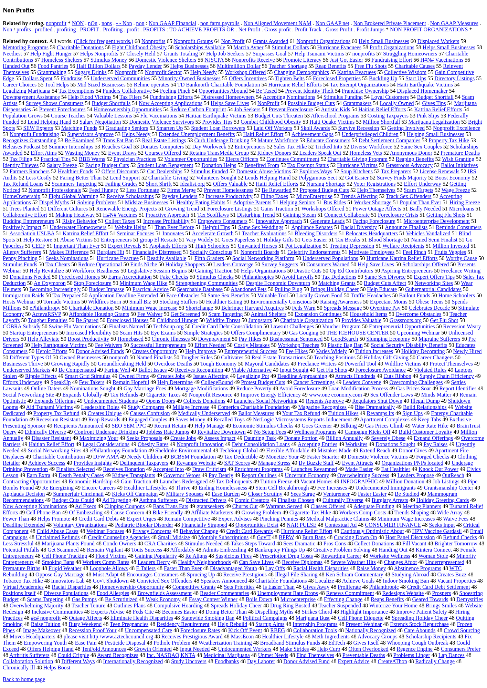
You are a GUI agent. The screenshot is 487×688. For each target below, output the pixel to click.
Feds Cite (143, 612)
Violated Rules (430, 370)
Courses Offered (163, 153)
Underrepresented (444, 562)
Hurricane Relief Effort (306, 531)
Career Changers (435, 357)
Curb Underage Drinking (221, 140)
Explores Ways (315, 171)
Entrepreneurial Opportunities (402, 326)
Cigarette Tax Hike (310, 512)
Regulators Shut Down (377, 401)
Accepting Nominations (289, 97)
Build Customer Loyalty (425, 432)
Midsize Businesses (146, 202)
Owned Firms (134, 376)
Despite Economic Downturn (278, 283)
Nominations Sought (92, 388)
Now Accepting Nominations (35, 506)
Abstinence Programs (417, 568)
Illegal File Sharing (296, 574)
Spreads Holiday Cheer (236, 605)
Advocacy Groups (378, 636)
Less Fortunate (142, 190)
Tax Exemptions (76, 91)
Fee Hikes (297, 351)
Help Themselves (376, 190)
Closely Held (141, 54)
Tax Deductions (339, 277)
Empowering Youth (45, 643)
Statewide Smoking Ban (208, 618)
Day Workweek (209, 147)
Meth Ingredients (331, 636)
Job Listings (446, 481)
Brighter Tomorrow (456, 543)
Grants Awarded (270, 41)
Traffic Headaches (371, 295)
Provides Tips (217, 122)
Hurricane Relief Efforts (295, 85)
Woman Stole (433, 556)
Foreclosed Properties (337, 78)
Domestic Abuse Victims (263, 171)
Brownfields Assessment (164, 593)
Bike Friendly (167, 512)
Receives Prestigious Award (192, 636)
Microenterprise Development (437, 221)
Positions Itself (19, 593)
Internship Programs (315, 624)
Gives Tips (434, 103)
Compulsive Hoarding (178, 605)
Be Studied (407, 494)
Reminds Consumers (458, 227)
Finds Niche (143, 264)
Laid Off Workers (273, 128)
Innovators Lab (68, 581)
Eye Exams (163, 333)
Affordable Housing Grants (99, 314)
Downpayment (214, 339)
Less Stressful (18, 543)
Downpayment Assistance (31, 97)
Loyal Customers (390, 97)
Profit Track (308, 29)
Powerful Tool (360, 364)
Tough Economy (218, 364)
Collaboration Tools (315, 630)
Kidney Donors (274, 153)
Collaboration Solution (28, 661)
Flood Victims (111, 556)
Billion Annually (344, 438)
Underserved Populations (330, 258)
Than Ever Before (174, 227)
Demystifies (469, 599)
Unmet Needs (273, 655)
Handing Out (393, 550)
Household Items (369, 314)
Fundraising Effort (391, 60)
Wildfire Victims (402, 364)
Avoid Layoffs (298, 277)
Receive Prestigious (245, 574)
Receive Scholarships (130, 196)
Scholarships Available (200, 47)
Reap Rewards (104, 419)
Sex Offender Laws (391, 395)
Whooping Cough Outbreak (417, 643)
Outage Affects (85, 618)
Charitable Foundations (281, 581)
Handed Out (16, 66)
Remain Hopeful (131, 382)
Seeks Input (442, 525)
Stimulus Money (109, 60)
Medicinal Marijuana (226, 655)
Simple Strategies (203, 333)
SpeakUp (61, 382)
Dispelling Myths (274, 612)
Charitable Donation (91, 308)
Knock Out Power (438, 469)
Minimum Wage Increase (149, 308)
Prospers (441, 593)
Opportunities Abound (223, 91)
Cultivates (232, 357)
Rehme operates (151, 85)
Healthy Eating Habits (200, 202)
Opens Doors (160, 401)
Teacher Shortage (288, 66)
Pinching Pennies (279, 519)
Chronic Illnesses (171, 339)
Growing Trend (182, 209)
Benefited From (261, 165)
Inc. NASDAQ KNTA (171, 655)
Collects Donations (204, 401)
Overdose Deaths (173, 364)
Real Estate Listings (164, 140)
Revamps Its (380, 413)
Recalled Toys (229, 419)
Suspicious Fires (233, 556)
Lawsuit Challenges (292, 326)
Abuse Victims (76, 240)
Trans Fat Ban (118, 140)
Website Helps (130, 227)
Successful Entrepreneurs (158, 345)
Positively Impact (22, 227)
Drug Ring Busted (290, 605)
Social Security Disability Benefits (409, 345)
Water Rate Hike (430, 426)
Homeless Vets (365, 153)
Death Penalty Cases (81, 475)
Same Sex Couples (421, 147)
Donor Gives (413, 450)
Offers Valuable (230, 184)
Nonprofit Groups (193, 41)
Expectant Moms (388, 302)
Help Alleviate (44, 339)
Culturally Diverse (342, 500)
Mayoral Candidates (267, 364)
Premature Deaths (460, 153)
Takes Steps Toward (253, 543)
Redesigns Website (403, 593)
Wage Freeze (456, 190)
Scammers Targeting (74, 184)
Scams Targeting (45, 599)
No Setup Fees (270, 432)
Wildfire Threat (223, 320)
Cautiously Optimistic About (372, 531)
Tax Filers (130, 97)
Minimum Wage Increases (406, 519)
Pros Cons (335, 543)
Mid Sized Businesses (101, 85)
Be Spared (87, 320)
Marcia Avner (248, 47)
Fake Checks (174, 277)
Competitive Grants (194, 587)
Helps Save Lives (230, 103)
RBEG (277, 630)
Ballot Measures (256, 413)
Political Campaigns (265, 618)
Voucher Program (341, 326)
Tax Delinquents (234, 481)
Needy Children (144, 457)
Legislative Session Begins (157, 271)
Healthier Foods (75, 171)
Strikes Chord (317, 612)
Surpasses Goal (269, 54)
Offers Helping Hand (50, 649)
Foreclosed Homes (79, 277)
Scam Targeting (225, 314)
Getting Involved (406, 128)
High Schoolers (212, 246)
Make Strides (294, 649)
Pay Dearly (221, 475)
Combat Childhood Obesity (271, 122)
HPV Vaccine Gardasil (437, 531)
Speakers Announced (224, 581)
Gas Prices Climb (384, 426)
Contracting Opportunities (32, 481)
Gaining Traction (214, 271)
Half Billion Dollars (98, 66)
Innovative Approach (279, 221)
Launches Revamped (314, 469)
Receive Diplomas (302, 562)
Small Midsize (174, 537)
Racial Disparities (71, 587)
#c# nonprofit (46, 618)
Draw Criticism (209, 469)
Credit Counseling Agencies (119, 537)
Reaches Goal (117, 147)
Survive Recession (358, 128)
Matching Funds (79, 128)
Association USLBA (31, 233)
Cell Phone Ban (43, 512)
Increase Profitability (166, 221)
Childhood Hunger (177, 320)
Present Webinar (364, 624)
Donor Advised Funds (100, 351)
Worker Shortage (372, 202)
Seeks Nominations (67, 258)
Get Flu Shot (444, 320)
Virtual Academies (23, 587)
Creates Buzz (452, 574)
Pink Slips (428, 116)
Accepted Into (168, 469)
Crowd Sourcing (462, 630)
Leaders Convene (362, 382)
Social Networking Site (28, 395)
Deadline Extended (24, 525)
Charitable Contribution (58, 457)
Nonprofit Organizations (324, 41)
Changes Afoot (400, 562)
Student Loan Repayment (165, 165)
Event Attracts (357, 463)
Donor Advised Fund (306, 661)
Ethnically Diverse (45, 432)
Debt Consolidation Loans (261, 444)
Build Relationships (425, 407)
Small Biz (140, 302)
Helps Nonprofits (99, 54)
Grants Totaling (181, 54)
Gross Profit (339, 29)
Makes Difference (69, 252)
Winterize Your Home (393, 605)
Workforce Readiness (95, 271)
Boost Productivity (88, 339)
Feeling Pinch (175, 91)
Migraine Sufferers (439, 339)
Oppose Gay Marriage (59, 574)
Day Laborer (261, 661)
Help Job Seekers (225, 54)
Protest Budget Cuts (263, 382)
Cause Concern (127, 512)
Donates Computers (162, 147)
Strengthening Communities (206, 283)
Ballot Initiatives (459, 165)
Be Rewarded (277, 190)
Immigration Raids (23, 295)
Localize (324, 581)
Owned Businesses (80, 357)
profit (133, 29)
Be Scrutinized (121, 599)
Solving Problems (96, 202)
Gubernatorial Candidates (433, 289)
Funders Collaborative (127, 91)
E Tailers (146, 568)
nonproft (118, 357)
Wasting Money (82, 153)
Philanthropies (258, 277)
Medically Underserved (204, 413)
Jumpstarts (260, 320)
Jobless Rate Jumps (167, 432)
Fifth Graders (209, 258)
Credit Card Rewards (249, 531)
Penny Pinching (20, 258)
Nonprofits (153, 41)
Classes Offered (327, 506)
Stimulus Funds (20, 264)
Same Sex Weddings (260, 227)
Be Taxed (266, 91)
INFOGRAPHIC (359, 481)
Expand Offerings (433, 438)
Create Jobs (183, 438)
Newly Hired (467, 351)
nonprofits (363, 54)
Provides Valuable (361, 320)
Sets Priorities (239, 587)
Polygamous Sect (318, 178)
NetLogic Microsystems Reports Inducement (302, 419)
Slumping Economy (388, 339)
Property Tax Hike (448, 140)
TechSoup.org (168, 326)
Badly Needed (425, 209)
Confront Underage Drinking (106, 432)
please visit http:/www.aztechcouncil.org (108, 636)
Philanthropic (384, 587)
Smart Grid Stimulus (87, 376)
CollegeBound (217, 382)
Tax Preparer (66, 295)
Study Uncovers (189, 661)
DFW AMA (106, 457)
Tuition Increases (374, 351)
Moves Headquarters (32, 636)
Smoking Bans (58, 562)
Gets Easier (314, 240)
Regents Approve (325, 401)
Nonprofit (126, 72)
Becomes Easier (180, 612)
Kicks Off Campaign (135, 494)
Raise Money (371, 568)
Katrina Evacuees (356, 72)
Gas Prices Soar (413, 388)
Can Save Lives (256, 562)
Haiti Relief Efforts (277, 184)
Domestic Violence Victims (378, 457)
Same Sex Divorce (384, 277)
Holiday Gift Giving (386, 357)
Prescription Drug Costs (286, 556)
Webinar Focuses (105, 531)
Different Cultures (68, 209)
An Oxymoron (50, 283)
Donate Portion (301, 438)
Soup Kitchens (356, 171)
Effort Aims (44, 153)
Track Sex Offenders (408, 196)
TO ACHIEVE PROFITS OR (201, 29)
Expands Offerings (55, 401)
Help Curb (328, 649)
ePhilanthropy (45, 308)
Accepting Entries (317, 444)
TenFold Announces (104, 649)
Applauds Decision (24, 494)
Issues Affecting (211, 376)
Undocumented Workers (244, 649)
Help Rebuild (232, 624)
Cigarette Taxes (163, 395)
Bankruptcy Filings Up (280, 550)
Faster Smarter (323, 457)
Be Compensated (77, 370)
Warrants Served (284, 506)
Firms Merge (181, 190)
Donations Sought (395, 444)
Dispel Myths (54, 202)
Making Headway (75, 215)
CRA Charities (161, 543)
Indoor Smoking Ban (406, 581)
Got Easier (357, 178)
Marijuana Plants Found (68, 543)
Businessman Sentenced (295, 339)
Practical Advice (151, 289)
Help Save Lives (376, 264)
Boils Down (259, 599)
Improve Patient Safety (421, 612)
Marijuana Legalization (434, 122)
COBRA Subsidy (22, 326)
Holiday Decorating (423, 351)
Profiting (113, 29)
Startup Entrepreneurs (34, 333)
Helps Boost (57, 667)
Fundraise (71, 78)
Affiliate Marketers (212, 512)
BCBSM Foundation (193, 457)
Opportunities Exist (256, 525)
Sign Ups (412, 413)
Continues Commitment (292, 159)
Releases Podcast (22, 147)
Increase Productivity (228, 196)
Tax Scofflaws (213, 215)
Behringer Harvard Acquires (252, 308)
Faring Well (117, 370)
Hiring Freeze (464, 202)
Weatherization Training (225, 643)
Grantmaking (51, 72)
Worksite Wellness (390, 556)
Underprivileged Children (370, 134)
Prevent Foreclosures (62, 109)
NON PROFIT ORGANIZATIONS (429, 29)
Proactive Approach (167, 215)
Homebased (130, 339)
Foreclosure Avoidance (380, 370)
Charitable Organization (306, 320)
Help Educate (382, 289)
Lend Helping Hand (49, 122)
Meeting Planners (422, 506)
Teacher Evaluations (264, 233)
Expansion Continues (318, 314)
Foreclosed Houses (127, 320)
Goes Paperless (238, 240)
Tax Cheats (57, 264)
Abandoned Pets (248, 289)
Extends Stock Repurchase (419, 624)
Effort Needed (210, 345)
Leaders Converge (233, 264)
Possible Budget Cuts (311, 103)
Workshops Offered (323, 209)
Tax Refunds (124, 395)
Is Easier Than (279, 587)
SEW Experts (38, 128)
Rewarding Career (341, 556)
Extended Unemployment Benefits (197, 134)
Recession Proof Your (93, 630)
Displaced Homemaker (422, 91)
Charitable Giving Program (358, 159)
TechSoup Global (239, 450)
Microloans (461, 209)
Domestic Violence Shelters (165, 60)
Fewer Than (16, 519)
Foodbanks (227, 661)
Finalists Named (127, 326)
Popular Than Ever (420, 202)
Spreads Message (343, 308)
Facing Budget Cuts (107, 165)
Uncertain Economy (307, 475)
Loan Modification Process (358, 388)
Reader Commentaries (224, 593)
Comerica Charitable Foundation (254, 407)
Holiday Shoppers (185, 264)
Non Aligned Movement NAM (277, 23)
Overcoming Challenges (416, 382)
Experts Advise (107, 612)
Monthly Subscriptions (223, 537)
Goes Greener (316, 426)
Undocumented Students (111, 401)
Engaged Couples (147, 419)
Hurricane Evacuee (118, 258)
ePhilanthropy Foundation (118, 450)
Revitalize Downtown (222, 432)
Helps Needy (136, 134)
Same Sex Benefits (228, 295)
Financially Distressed (157, 252)
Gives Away (316, 587)
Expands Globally (82, 395)
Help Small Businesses (384, 41)
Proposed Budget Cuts (324, 190)
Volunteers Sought (216, 178)
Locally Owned (397, 103)
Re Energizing (58, 488)
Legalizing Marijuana (26, 91)
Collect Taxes (120, 221)
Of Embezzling (86, 512)
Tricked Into (328, 147)
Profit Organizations (392, 47)
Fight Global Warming (73, 196)
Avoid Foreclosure (299, 388)
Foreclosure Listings (229, 209)
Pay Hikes (250, 339)
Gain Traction (136, 481)
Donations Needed (30, 277)
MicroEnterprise (314, 196)
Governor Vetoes (182, 475)
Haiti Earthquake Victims (425, 85)
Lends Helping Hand (267, 178)
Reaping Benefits (415, 159)
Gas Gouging (303, 333)
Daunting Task (260, 438)
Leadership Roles (100, 407)
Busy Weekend (85, 624)
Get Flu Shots (332, 370)
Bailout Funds (414, 295)
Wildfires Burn (104, 302)
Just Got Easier (346, 60)
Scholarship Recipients (431, 636)
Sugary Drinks (91, 72)
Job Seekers (247, 109)
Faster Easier (372, 494)
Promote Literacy (302, 60)
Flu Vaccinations (158, 116)
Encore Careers (99, 488)
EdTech (336, 643)
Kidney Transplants (133, 475)
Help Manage (209, 426)
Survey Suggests (280, 264)
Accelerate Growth (212, 233)
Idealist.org (192, 184)
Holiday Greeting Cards (442, 500)
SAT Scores (237, 463)
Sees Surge (303, 494)
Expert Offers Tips (434, 277)
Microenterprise (298, 599)
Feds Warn (303, 308)
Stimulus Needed (204, 543)
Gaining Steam (299, 215)
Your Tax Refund (301, 413)
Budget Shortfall (435, 97)
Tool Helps (57, 85)
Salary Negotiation (100, 122)
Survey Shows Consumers (55, 103)
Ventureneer (336, 494)
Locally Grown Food (319, 295)
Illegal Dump (425, 401)
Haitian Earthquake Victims (215, 116)
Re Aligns (196, 556)
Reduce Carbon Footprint (198, 109)
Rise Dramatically (375, 407)
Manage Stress (274, 463)
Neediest (12, 54)
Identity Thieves (21, 165)
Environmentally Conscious (281, 302)
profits (24, 29)
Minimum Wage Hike (144, 283)
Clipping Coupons (125, 506)
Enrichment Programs (258, 469)
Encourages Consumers (153, 574)
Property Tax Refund (56, 413)
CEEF (38, 246)
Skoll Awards (315, 128)
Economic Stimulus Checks (263, 426)
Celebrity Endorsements (313, 252)
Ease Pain (86, 643)
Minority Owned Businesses (189, 78)
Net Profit (250, 29)
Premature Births (21, 568)
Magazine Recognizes (322, 407)
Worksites (357, 444)
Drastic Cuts (308, 271)
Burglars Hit (110, 252)
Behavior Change (199, 531)
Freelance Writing (460, 271)
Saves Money (190, 419)
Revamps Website (196, 463)
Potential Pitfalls (21, 550)
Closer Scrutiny (265, 494)
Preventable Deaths (363, 655)
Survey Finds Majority (402, 178)
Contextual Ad (341, 525)
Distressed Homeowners (228, 97)
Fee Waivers (108, 345)
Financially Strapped (204, 525)
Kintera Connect (434, 550)
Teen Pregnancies (129, 624)
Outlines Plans (130, 605)
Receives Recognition (199, 370)
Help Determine (175, 382)
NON (78, 23)
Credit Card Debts (98, 519)
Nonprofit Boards (260, 252)
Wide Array (450, 512)
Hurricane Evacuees (339, 47)
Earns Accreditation (130, 277)
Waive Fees (455, 519)
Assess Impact (219, 438)
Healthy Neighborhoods (204, 562)
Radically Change (435, 661)
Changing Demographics (301, 72)
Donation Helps (218, 165)
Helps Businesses (189, 66)
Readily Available (166, 258)
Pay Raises (435, 444)
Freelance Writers (317, 364)
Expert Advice (354, 661)
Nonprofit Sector (163, 72)
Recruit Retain (170, 426)
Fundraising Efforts (171, 97)
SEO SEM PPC (129, 426)
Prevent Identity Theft (309, 91)
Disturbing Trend (256, 215)
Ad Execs (85, 506)
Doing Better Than (226, 612)
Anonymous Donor (411, 153)
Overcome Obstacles (418, 314)
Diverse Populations (66, 593)
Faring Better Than (81, 178)
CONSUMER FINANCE (393, 525)
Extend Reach (375, 450)
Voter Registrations (374, 184)
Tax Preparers (396, 171)
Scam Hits (131, 333)
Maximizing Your (99, 438)
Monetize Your (282, 457)
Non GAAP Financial (172, 23)
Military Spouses (184, 494)
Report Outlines (259, 475)
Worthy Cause (461, 258)
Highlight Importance (364, 612)
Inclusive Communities (57, 612)
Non (7, 29)
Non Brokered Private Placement (389, 23)
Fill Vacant (414, 543)
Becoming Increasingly (55, 289)
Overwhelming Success (363, 475)
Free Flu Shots (370, 66)
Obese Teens (430, 302)
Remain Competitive (187, 519)
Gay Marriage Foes (145, 388)
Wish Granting (458, 159)
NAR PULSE (302, 525)
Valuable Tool (272, 295)
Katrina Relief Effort (85, 233)
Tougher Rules (197, 357)
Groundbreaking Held (122, 364)
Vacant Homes (316, 481)
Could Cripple (73, 655)
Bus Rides (335, 202)
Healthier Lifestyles (146, 488)
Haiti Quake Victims (331, 122)
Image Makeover (42, 630)
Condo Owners (119, 543)
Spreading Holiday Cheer (420, 618)
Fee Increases (332, 488)
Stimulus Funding (343, 97)
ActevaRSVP (46, 314)
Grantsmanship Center (449, 488)
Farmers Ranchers (30, 171)
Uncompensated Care (148, 630)
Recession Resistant (58, 419)
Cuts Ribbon (397, 376)
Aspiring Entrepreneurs (407, 271)
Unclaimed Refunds (58, 537)
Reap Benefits (330, 66)
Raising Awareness (341, 302)
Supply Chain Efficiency (447, 376)
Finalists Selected (75, 469)
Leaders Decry (154, 562)
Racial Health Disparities (321, 568)
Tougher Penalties (47, 320)
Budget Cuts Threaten (279, 116)
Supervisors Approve (90, 134)
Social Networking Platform (263, 258)
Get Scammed (62, 550)
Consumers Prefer (460, 649)
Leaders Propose (416, 475)
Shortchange (199, 308)
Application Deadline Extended (123, 295)
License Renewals (439, 171)
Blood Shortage (385, 240)
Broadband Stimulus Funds (290, 643)
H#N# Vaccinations (441, 60)
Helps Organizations (263, 271)
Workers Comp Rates (105, 562)
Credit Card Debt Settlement (438, 587)
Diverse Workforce (371, 147)
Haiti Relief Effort (263, 134)
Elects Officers (241, 159)
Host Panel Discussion (410, 537)
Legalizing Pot (253, 376)
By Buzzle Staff (316, 463)
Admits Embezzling (224, 550)
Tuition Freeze (276, 481)
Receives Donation (124, 469)
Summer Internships (71, 147)
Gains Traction (277, 209)
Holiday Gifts (278, 240)
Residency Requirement (183, 624)
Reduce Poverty (254, 388)
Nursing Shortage (326, 184)
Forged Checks (432, 457)
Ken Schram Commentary (354, 574)
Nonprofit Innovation (200, 444)
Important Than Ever (77, 246)
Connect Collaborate (347, 215)
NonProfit (268, 103)
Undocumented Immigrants (385, 488)
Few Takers (91, 382)
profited (44, 29)
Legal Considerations (106, 444)
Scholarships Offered (425, 264)
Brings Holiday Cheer (334, 289)
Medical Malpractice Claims (337, 519)
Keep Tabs (429, 419)
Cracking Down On (355, 537)
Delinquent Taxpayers (144, 463)
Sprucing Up (201, 574)
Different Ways (78, 661)
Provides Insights (93, 463)
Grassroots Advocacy (409, 165)
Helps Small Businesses (449, 47)
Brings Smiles (441, 605)
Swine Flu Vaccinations (75, 326)
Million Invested (451, 246)
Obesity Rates (153, 444)
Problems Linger (411, 655)
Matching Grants (337, 283)
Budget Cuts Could (73, 500)
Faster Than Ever (183, 568)
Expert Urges (141, 519)
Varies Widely (331, 351)
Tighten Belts (290, 78)
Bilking (348, 426)
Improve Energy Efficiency (270, 395)
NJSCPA (213, 60)
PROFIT (89, 29)
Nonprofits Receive (253, 60)
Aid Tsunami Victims (49, 407)
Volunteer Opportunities (190, 159)
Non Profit (233, 41)
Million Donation (405, 481)
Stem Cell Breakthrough (282, 488)
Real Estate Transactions (279, 357)
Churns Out (245, 506)
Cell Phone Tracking (64, 556)
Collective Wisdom (405, 72)
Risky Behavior (79, 221)
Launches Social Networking (266, 401)
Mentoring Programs (26, 47)
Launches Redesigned (184, 481)
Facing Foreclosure (374, 221)
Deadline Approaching (302, 376)
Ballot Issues (152, 370)
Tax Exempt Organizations (359, 85)
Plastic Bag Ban (344, 345)
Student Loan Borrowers (218, 128)
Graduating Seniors (126, 128)
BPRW (286, 537)
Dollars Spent (37, 78)
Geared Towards (430, 599)
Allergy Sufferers (22, 252)
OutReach (453, 475)
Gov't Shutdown (111, 581)
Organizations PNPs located (412, 463)
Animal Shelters (269, 314)
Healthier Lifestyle (283, 636)
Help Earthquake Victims (59, 345)
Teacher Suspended (339, 605)
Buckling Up (383, 78)
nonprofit (56, 23)
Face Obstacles (182, 295)
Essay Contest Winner (213, 599)
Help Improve (200, 351)
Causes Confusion (150, 413)
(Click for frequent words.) (103, 41)
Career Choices (19, 85)
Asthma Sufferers (158, 500)
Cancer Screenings (314, 382)
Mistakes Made (334, 450)
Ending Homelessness (223, 488)
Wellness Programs (315, 432)
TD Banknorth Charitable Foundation (218, 85)
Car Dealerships (164, 171)
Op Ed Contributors (351, 271)
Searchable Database (200, 289)
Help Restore (37, 240)
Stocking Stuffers (178, 302)
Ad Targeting (116, 500)
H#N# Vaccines (120, 215)
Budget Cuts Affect (385, 283)
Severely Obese (388, 438)
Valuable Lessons (113, 116)
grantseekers (210, 506)
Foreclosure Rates (200, 630)
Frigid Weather (65, 568)
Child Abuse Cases (57, 531)
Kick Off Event (245, 630)
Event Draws (122, 153)
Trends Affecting (359, 196)
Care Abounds (419, 630)
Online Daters (46, 388)
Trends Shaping (411, 512)
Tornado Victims (61, 302)
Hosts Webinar (19, 302)
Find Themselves (315, 655)
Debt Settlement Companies (390, 140)
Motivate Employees (371, 252)
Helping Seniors (297, 202)
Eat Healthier (395, 469)
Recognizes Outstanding (29, 140)
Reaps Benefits (387, 599)
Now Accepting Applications (170, 103)
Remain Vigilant (105, 550)
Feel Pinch (414, 252)
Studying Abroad (410, 574)
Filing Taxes (274, 196)
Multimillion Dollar (239, 66)
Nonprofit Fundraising (34, 134)
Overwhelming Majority (36, 605)
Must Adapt (105, 574)
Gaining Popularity (156, 556)
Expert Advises (235, 519)
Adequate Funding (373, 506)
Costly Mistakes (252, 345)
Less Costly (39, 178)
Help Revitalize (47, 271)
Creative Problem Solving (341, 550)
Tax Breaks (347, 240)
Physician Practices (134, 159)
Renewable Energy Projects (126, 209)
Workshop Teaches (298, 345)
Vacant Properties (456, 581)
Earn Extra (38, 475)
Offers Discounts (120, 171)
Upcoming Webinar (418, 333)
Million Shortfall (381, 122)
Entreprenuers (249, 147)
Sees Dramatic (299, 543)
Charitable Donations (80, 47)
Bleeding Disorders (316, 233)
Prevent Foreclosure (291, 109)
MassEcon (242, 636)
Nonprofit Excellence (456, 128)
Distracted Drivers (206, 500)
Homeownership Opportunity (131, 587)
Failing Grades (121, 184)
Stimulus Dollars (290, 47)
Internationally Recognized (133, 661)
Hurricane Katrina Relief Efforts (401, 258)
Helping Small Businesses (435, 134)
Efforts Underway (22, 382)
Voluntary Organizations (80, 525)
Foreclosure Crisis (398, 215)
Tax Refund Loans (23, 184)
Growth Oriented (153, 649)
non (140, 23)
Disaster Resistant (51, 438)
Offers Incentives (248, 78)
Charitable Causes (415, 66)
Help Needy (203, 72)
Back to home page (24, 679)
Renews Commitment (350, 593)
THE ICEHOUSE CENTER (358, 333)
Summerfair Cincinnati (78, 494)
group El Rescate (159, 240)
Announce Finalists (406, 227)
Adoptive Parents (252, 202)
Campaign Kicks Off (367, 432)
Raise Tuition (46, 624)
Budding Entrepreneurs (28, 221)
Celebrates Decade (429, 308)
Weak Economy (163, 599)
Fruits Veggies (450, 252)
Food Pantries (53, 66)
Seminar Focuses (135, 233)
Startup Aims (269, 624)
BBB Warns (92, 159)
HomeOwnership (21, 196)
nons (107, 23)
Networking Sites (433, 283)
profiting (66, 29)
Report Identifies (457, 388)
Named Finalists (154, 357)
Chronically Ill (19, 667)
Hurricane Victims (357, 165)
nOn (93, 23)
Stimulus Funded (209, 171)
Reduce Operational (100, 264)
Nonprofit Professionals (55, 190)
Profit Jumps (370, 29)
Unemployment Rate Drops (287, 593)
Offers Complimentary (256, 333)
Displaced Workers (438, 41)
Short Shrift (159, 184)
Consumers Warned (327, 264)
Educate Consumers (328, 140)
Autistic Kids (335, 109)
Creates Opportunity (154, 351)
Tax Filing (21, 159)
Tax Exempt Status (308, 165)
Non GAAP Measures (454, 23)
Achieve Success (46, 463)
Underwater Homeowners (78, 227)
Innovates (173, 233)
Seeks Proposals (144, 438)
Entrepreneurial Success (250, 351)
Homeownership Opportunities (128, 109)
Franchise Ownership (365, 91)
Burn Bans (314, 537)
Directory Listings (454, 78)
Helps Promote (54, 519)
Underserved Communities (120, 78)
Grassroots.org (406, 320)
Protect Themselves (451, 364)
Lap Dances (451, 655)
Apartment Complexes (385, 419)
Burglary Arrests (390, 500)
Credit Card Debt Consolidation (227, 326)
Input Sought (294, 370)
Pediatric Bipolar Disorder (144, 525)
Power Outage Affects (377, 209)
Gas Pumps (84, 599)
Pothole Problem (171, 643)
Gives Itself (366, 643)
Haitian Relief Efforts (382, 109)
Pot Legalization (303, 246)
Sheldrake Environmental (183, 450)
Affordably (182, 550)
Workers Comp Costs (363, 512)
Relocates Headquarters (372, 233)
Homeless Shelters (61, 60)
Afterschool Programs (335, 116)
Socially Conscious (211, 252)
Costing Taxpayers (388, 116)
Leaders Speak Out (320, 153)
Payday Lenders (180, 196)
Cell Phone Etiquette (360, 618)
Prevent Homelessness (229, 190)
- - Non (124, 23)
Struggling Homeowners (410, 54)
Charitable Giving (168, 178)
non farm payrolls (220, 23)
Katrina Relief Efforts (438, 109)
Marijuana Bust (313, 618)
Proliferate (349, 587)
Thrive (183, 488)
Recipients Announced (78, 426)
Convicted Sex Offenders (164, 581)
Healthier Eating (224, 302)
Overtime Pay (385, 308)
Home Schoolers (456, 295)
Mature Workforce (277, 140)
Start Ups (415, 78)
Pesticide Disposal (125, 643)
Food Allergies (113, 593)
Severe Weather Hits (353, 562)
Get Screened (185, 314)
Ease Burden (226, 494)
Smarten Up (169, 128)
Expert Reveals (124, 246)
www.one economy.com (335, 395)
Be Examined (80, 140)
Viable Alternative (251, 370)
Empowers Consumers (222, 221)
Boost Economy (452, 178)
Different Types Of (30, 357)
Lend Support (125, 178)
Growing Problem (261, 512)
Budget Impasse (106, 289)
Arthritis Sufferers (29, 655)
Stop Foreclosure (93, 283)
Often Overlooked (369, 649)
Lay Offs (275, 568)
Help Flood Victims (90, 97)
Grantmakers (357, 103)
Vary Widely (199, 240)
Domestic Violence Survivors (161, 122)
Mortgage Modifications (201, 388)
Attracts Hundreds (355, 376)
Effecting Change (343, 599)
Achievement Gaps (313, 134)
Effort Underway (423, 184)
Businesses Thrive (23, 364)
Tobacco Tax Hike (23, 581)
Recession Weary (462, 326)
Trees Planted (25, 209)
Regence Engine (415, 649)
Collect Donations (374, 543)
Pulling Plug (289, 289)
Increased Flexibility (89, 333)
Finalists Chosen (296, 500)
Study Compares (146, 407)
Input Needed (195, 649)
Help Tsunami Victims (319, 54)
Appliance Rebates (311, 227)
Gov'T (264, 537)
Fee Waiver (149, 314)
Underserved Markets (26, 370)
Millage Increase (190, 407)
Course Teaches (68, 116)
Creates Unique (105, 413)
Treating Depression (352, 246)
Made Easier (359, 469)
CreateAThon (392, 661)
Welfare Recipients (403, 246)
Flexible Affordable (287, 450)
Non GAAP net (332, 23)
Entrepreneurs (116, 240)
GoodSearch (344, 339)
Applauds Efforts (168, 246)
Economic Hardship (91, 481)
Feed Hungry (103, 190)
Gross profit (277, 29)
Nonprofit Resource (211, 395)
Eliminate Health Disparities (141, 618)
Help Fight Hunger (51, 54)
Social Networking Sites (55, 450)
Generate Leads (327, 221)
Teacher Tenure (88, 605)
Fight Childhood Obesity (139, 47)
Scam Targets (418, 190)
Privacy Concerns (152, 531)
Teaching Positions (335, 357)
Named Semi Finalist (434, 240)
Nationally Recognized (370, 630)
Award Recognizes (117, 655)
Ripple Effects (41, 376)
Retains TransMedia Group (219, 153)
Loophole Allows (109, 568)
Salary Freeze (62, 165)
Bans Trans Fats (170, 506)
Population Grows (23, 116)
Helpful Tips (216, 227)
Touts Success (146, 550)
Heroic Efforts (51, 351)
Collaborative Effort (25, 215)
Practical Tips (56, 159)
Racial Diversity (359, 227)
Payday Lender (145, 66)
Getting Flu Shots (445, 215)
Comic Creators (252, 500)
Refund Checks (460, 537)
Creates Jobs (171, 376)
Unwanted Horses (257, 246)
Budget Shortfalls (111, 103)
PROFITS (154, 29)
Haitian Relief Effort (51, 444)
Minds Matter (436, 395)
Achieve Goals (358, 581)
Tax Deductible (241, 457)
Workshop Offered (245, 72)
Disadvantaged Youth (233, 568)
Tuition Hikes (343, 413)
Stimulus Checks (215, 277)
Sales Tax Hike (290, 147)
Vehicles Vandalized (428, 233)
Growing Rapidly (70, 364)
